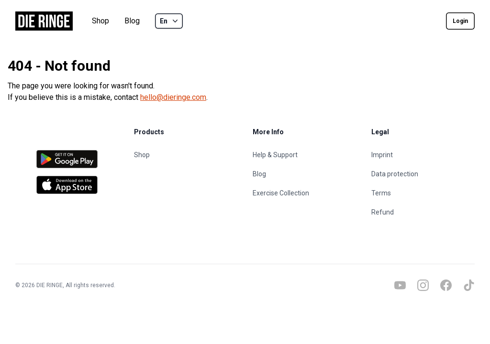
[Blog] (304, 174)
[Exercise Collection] (304, 193)
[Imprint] (423, 155)
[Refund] (423, 212)
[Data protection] (423, 174)
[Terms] (423, 193)
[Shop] (185, 155)
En (170, 21)
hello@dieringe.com (173, 97)
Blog (132, 20)
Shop (100, 20)
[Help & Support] (304, 155)
